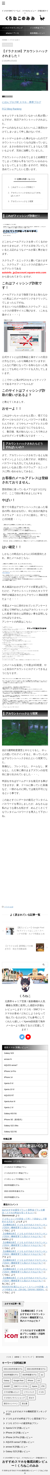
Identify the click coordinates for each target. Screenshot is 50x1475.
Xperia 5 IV (8, 1083)
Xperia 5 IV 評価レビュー (18, 1428)
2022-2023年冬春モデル (14, 1191)
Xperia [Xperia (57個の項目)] (34, 1386)
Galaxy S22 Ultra (11, 1125)
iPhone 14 (8, 1077)
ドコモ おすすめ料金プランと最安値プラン (26, 1418)
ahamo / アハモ (12, 33)
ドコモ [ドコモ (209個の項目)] (41, 1392)
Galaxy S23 (9, 1053)
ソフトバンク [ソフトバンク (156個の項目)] (29, 1392)
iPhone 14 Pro (10, 1071)
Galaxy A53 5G (10, 1113)
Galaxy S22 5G (10, 1132)
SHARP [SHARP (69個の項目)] (7, 1386)
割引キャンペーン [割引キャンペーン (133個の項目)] (11, 1404)
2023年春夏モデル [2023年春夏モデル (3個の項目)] (29, 1375)
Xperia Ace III (9, 1101)
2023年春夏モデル (11, 1185)
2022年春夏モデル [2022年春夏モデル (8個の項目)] (11, 1375)
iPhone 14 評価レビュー (17, 1433)
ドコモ (8, 1357)
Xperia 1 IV (8, 1107)
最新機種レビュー (37, 33)
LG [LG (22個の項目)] (38, 1380)
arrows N (8, 1059)
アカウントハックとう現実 (22, 201)
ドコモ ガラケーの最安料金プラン (22, 1423)
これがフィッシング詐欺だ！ (23, 187)
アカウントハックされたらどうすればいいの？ (26, 194)
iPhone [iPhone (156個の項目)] (30, 1380)
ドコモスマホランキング (12, 28)
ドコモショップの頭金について (17, 1179)
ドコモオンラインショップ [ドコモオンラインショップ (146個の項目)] (14, 1398)
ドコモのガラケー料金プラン (16, 1173)
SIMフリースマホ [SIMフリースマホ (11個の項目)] (21, 1386)
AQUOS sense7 (10, 1065)
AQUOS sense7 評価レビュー (20, 1442)
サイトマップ (27, 1357)
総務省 (17, 1357)
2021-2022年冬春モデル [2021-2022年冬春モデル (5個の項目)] (13, 1369)
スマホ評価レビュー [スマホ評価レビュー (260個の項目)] (11, 1392)
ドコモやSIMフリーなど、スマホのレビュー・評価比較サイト (25, 1458)
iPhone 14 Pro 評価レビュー (19, 1437)
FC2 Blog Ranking (11, 109)
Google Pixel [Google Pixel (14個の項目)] (18, 1380)
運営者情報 (40, 1357)
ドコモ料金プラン (37, 28)
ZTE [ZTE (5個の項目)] (43, 1386)
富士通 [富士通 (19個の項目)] (24, 1404)
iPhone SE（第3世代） (13, 1119)
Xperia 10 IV (9, 1089)
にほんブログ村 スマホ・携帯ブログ (21, 102)
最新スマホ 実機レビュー (16, 1047)
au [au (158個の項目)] (42, 1375)
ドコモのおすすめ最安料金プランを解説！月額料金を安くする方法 (32, 1333)
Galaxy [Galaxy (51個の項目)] (6, 1380)
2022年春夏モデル (11, 1197)
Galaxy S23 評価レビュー (18, 1451)
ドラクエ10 (8, 907)
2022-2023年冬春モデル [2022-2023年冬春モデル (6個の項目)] (36, 1369)
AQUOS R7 (9, 1095)
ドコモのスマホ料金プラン (15, 1167)
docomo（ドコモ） (13, 1161)
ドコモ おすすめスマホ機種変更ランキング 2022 (26, 1412)
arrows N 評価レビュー (17, 1447)
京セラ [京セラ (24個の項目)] (31, 1398)
